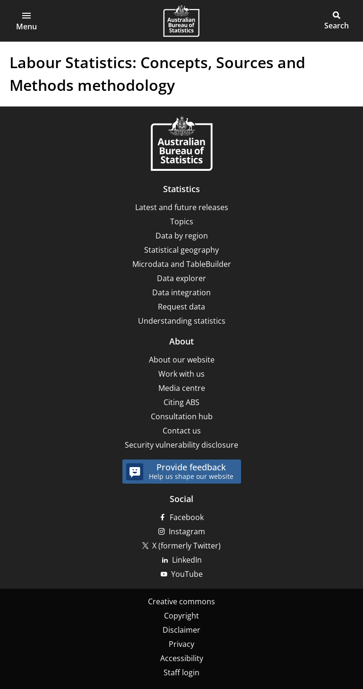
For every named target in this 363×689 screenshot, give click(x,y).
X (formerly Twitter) (186, 545)
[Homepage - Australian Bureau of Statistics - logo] (181, 21)
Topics (181, 221)
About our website (182, 359)
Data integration (181, 292)
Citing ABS (181, 402)
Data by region (182, 235)
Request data (181, 306)
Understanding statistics (181, 321)
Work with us (181, 374)
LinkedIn (187, 560)
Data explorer (181, 278)
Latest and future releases (181, 207)
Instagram (187, 531)
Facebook (187, 517)
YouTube (187, 574)
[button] (26, 21)
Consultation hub (182, 416)
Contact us (182, 430)
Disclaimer (181, 630)
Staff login (181, 672)
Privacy (181, 644)
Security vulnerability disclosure (181, 445)
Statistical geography (181, 250)
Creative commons (181, 601)
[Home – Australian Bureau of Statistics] (181, 144)
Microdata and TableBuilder (181, 264)
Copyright (181, 615)
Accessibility (181, 658)
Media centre (181, 388)
